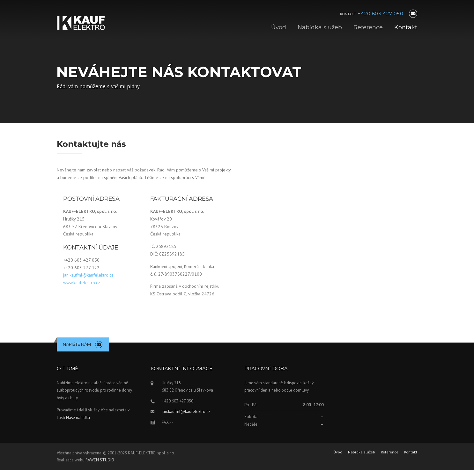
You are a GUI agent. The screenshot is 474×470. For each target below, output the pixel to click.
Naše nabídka (78, 417)
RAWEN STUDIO (99, 460)
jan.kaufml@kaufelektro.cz (88, 275)
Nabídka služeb (320, 27)
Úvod (278, 27)
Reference (368, 27)
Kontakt (405, 27)
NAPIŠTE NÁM (77, 344)
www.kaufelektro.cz (81, 283)
